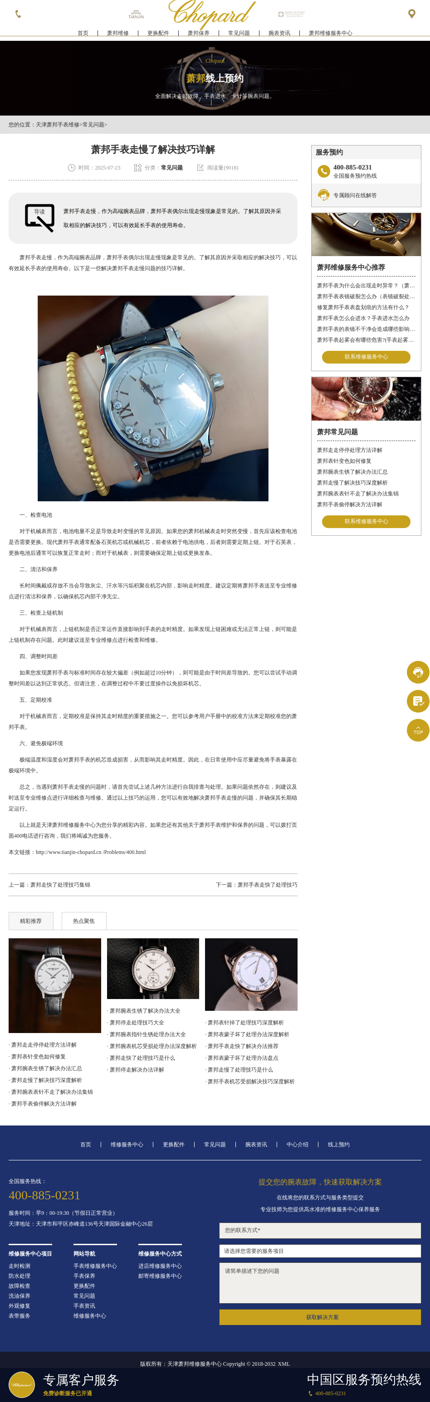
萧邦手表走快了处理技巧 (268, 885)
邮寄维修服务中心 (160, 1276)
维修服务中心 (127, 1144)
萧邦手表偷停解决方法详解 (349, 504)
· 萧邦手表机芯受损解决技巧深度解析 (250, 1081)
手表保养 (84, 1276)
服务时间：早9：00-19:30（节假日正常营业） (63, 1213)
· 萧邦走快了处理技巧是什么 (141, 1058)
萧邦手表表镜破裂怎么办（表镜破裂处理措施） (366, 296)
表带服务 (19, 1316)
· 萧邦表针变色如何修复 (37, 1056)
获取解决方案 (322, 1317)
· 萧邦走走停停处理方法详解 (43, 1045)
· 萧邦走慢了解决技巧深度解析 (45, 1080)
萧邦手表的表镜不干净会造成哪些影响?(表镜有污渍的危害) (366, 329)
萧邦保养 (199, 34)
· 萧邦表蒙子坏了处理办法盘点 (242, 1058)
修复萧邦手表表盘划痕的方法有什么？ (363, 307)
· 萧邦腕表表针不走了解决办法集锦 (51, 1092)
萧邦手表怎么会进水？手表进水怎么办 (363, 318)
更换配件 (158, 34)
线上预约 (339, 1144)
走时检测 (19, 1266)
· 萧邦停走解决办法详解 (135, 1070)
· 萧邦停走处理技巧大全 (135, 1022)
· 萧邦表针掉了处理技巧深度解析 (244, 1022)
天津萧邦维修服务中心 (68, 825)
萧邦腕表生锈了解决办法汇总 (352, 472)
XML (284, 1364)
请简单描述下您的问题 (320, 1283)
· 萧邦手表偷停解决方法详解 (43, 1104)
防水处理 (19, 1276)
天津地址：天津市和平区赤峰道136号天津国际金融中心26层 (81, 1224)
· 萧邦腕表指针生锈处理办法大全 (146, 1034)
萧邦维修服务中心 (330, 34)
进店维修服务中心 (160, 1266)
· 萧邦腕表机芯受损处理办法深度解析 (152, 1046)
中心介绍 (297, 1144)
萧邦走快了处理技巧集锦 (60, 885)
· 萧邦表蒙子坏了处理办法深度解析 (247, 1034)
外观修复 (19, 1306)
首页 (83, 34)
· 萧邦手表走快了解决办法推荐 (242, 1046)
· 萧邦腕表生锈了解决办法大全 (144, 1011)
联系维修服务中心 (366, 357)
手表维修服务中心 (95, 1266)
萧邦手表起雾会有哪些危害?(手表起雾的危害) (366, 340)
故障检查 (19, 1286)
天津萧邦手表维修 (57, 124)
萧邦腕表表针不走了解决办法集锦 (358, 493)
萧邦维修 (118, 34)
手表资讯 (84, 1306)
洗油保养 (19, 1296)
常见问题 (239, 34)
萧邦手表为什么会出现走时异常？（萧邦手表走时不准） (366, 285)
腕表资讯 (279, 34)
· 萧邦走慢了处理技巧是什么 (239, 1070)
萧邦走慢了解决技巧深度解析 (352, 483)
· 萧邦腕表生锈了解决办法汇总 (45, 1068)
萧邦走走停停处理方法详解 (349, 450)
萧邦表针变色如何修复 (344, 461)
